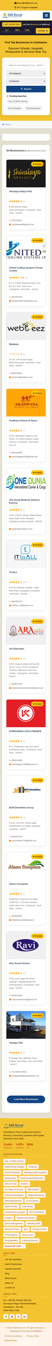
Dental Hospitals (12, 1172)
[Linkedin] (24, 1316)
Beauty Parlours (12, 1229)
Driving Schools (39, 1229)
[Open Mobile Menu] (46, 15)
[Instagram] (18, 1316)
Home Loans (27, 1234)
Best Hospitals (14, 108)
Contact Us (10, 1287)
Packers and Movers (26, 1217)
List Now (43, 31)
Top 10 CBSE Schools (17, 101)
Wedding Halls (33, 1223)
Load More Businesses (26, 1099)
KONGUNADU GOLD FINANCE (25, 731)
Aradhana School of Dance (23, 420)
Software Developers (14, 1195)
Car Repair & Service (14, 1189)
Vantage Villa (16, 1043)
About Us (9, 1283)
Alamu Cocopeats (18, 884)
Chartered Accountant (15, 1212)
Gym (26, 1229)
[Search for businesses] (26, 65)
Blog (7, 1273)
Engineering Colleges (14, 1166)
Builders (24, 1183)
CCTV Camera (32, 1200)
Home (6, 124)
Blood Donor (11, 1278)
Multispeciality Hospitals (35, 1172)
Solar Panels (27, 1206)
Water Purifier (11, 1206)
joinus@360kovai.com (27, 3)
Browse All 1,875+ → (14, 1246)
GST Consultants (36, 1212)
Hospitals (33, 1166)
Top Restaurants (33, 108)
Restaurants (10, 1178)
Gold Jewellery (11, 1240)
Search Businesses (13, 1264)
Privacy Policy (33, 1336)
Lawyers (8, 1217)
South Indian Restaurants (31, 1178)
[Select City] (26, 81)
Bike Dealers (33, 1189)
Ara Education (16, 649)
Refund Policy (10, 1340)
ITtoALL (13, 572)
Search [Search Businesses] (26, 89)
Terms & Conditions (13, 1336)
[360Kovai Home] (12, 15)
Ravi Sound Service (19, 963)
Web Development (13, 1200)
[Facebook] (5, 1316)
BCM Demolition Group (21, 807)
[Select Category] (26, 73)
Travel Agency (11, 1234)
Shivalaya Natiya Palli (20, 191)
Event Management (14, 1223)
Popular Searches (13, 1268)
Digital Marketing (36, 1195)
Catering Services (30, 1240)
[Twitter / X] (12, 1316)
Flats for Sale (11, 1183)
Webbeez (14, 344)
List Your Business (13, 1259)
